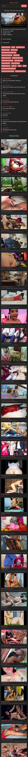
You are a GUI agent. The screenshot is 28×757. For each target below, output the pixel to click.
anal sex (14, 66)
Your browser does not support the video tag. (14, 19)
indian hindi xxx (6, 66)
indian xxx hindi (6, 47)
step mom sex (5, 50)
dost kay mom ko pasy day (9, 52)
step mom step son (7, 55)
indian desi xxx (20, 47)
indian (19, 66)
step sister (16, 55)
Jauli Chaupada (7, 39)
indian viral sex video (7, 60)
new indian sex (6, 63)
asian (13, 47)
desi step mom (18, 60)
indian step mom (6, 58)
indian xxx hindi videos (8, 71)
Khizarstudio (6, 42)
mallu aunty (14, 50)
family (24, 66)
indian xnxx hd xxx (20, 71)
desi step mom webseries (8, 68)
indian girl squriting (17, 58)
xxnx (14, 3)
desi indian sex (15, 63)
